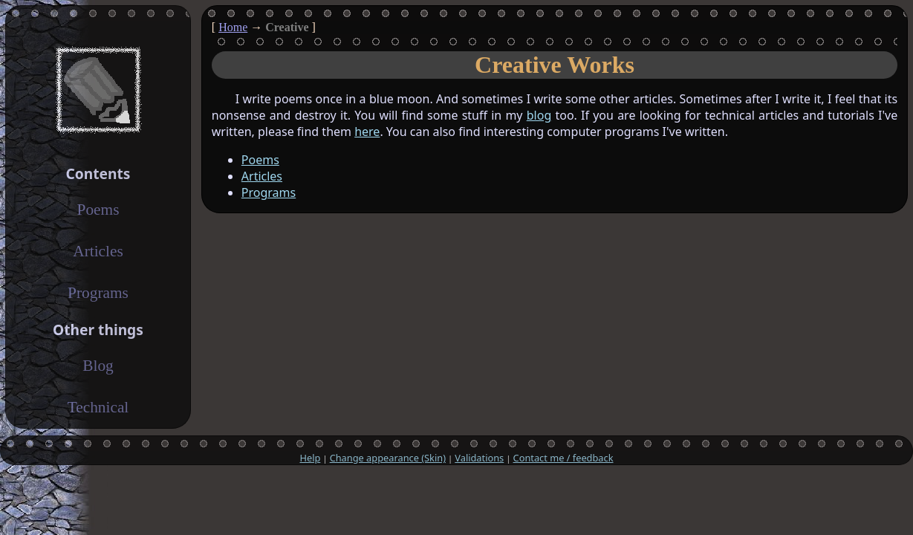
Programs (268, 192)
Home (232, 27)
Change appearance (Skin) (388, 457)
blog (539, 115)
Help (309, 457)
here (367, 131)
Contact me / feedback (563, 457)
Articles (261, 176)
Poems (260, 160)
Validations (479, 457)
